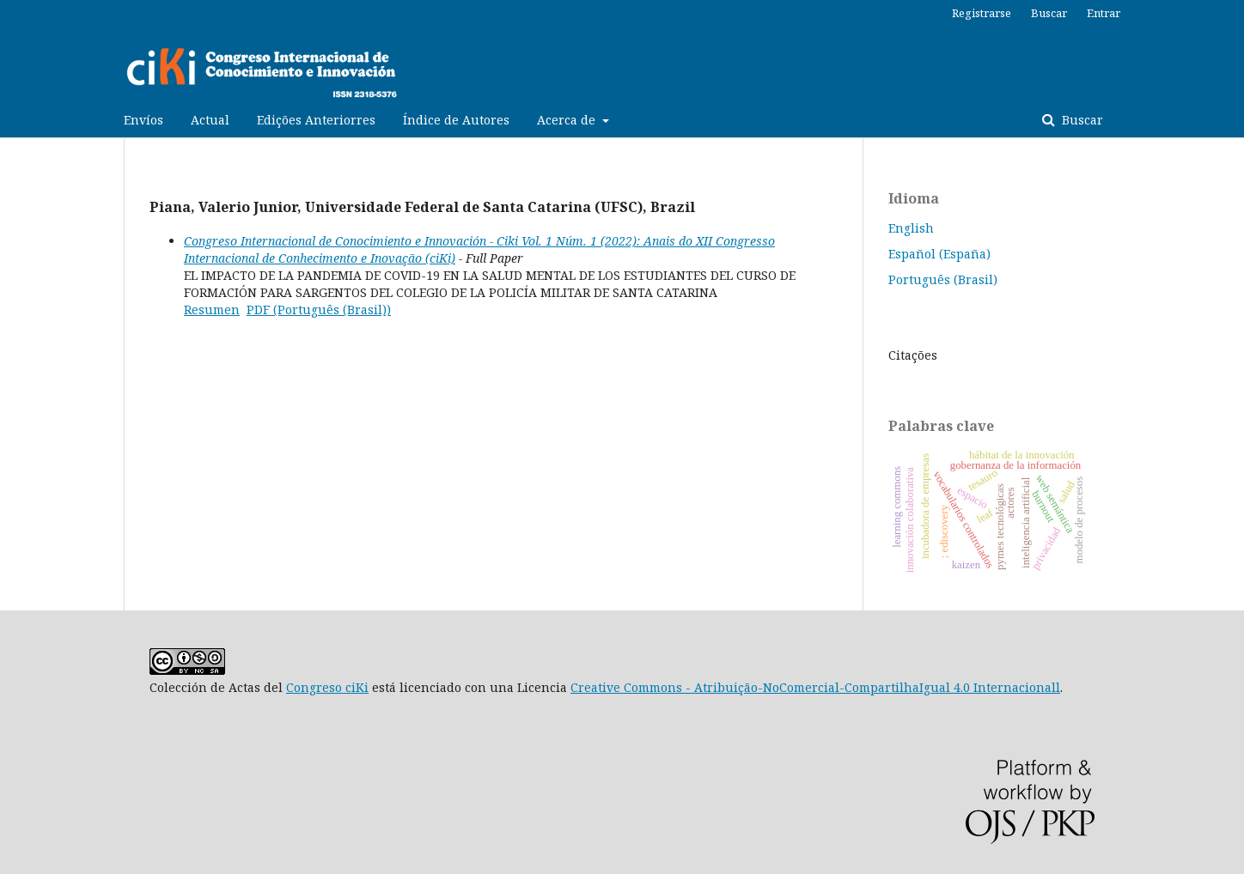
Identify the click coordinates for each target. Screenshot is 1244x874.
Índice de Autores (456, 120)
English (911, 228)
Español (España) (939, 254)
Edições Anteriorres (316, 120)
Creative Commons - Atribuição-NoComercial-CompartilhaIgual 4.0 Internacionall (815, 687)
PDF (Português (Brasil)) (319, 309)
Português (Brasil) (942, 279)
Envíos (143, 120)
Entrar (1103, 13)
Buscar (1080, 120)
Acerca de (568, 120)
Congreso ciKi (327, 687)
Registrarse (981, 13)
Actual (210, 120)
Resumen (212, 309)
